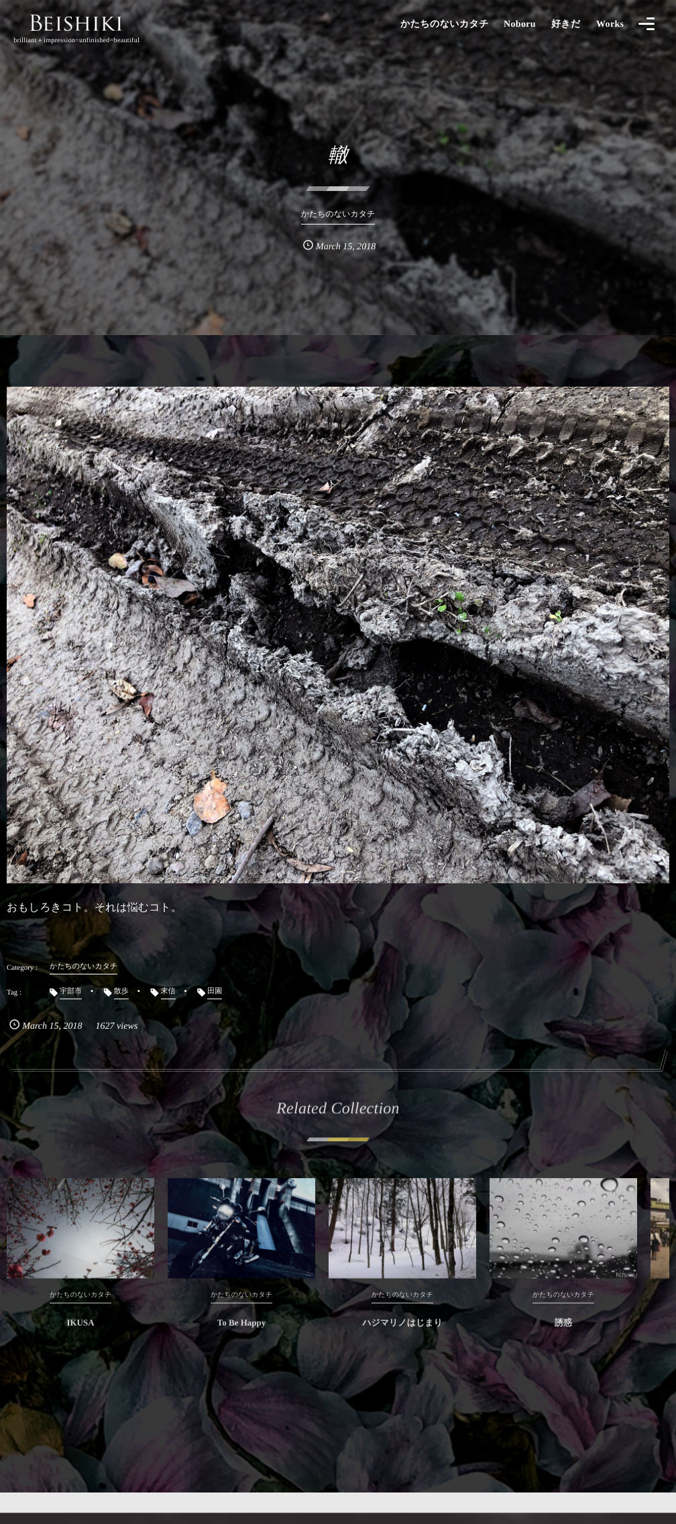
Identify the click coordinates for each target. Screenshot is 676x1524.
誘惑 (563, 1331)
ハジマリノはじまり (402, 1331)
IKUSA (80, 1331)
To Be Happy (241, 1331)
